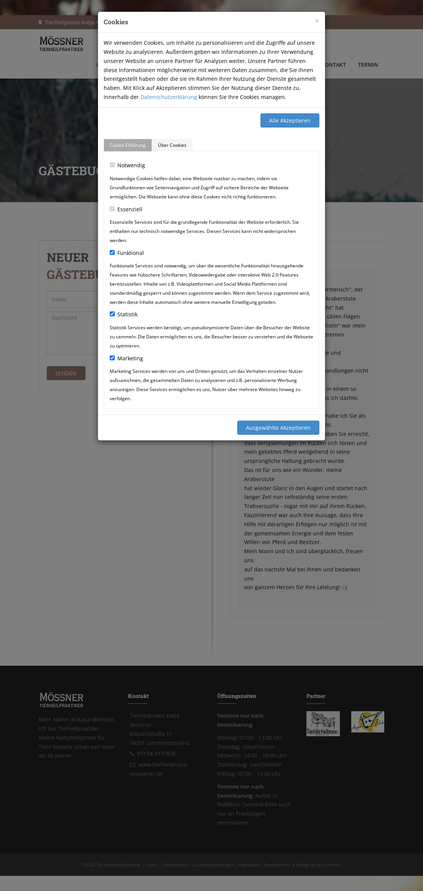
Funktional (127, 252)
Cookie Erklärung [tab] (128, 145)
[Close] (317, 21)
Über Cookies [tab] (172, 145)
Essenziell (126, 209)
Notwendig (127, 165)
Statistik (123, 314)
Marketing (126, 358)
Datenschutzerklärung (168, 97)
